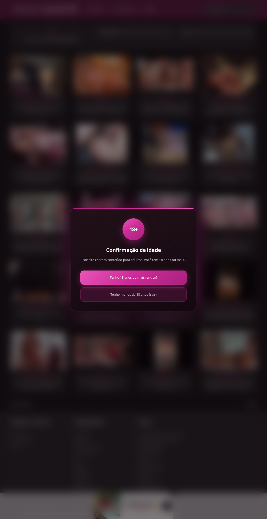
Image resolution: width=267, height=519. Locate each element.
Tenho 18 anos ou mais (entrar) (133, 277)
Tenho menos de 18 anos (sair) (133, 294)
